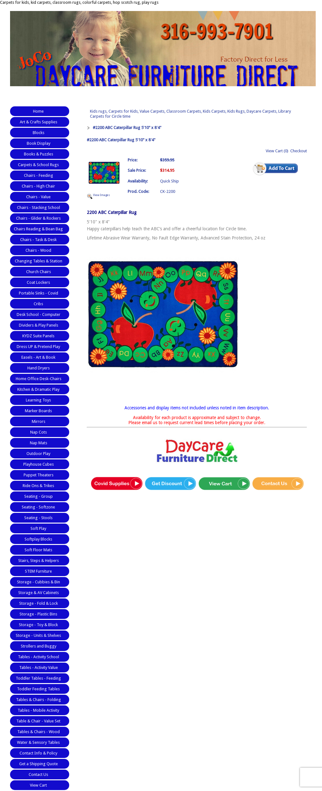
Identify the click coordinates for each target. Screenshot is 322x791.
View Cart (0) (277, 151)
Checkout (298, 151)
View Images (101, 195)
